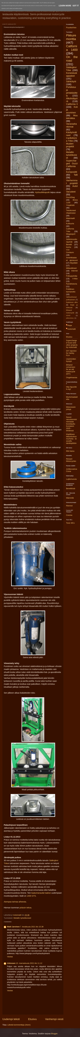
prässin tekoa (25, 908)
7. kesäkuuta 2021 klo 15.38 (31, 927)
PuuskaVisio (71, 27)
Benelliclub (70, 488)
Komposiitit (71, 172)
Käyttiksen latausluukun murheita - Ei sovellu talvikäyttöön (71, 438)
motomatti (71, 329)
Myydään (74, 263)
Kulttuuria (70, 223)
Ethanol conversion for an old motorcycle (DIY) (70, 369)
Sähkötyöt (71, 81)
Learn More (65, 5)
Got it (76, 5)
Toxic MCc (70, 523)
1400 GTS (31, 896)
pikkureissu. (70, 318)
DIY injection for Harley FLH (71, 353)
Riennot (69, 506)
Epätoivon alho (72, 302)
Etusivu (32, 1019)
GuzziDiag (70, 197)
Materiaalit (70, 218)
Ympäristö (70, 205)
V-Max (75, 279)
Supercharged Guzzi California (72, 163)
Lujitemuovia (71, 479)
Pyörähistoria (71, 284)
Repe (69, 325)
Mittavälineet (71, 268)
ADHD (68, 315)
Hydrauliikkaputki (42, 192)
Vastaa (10, 957)
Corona (69, 515)
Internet (74, 271)
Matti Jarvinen (13, 927)
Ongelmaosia (71, 377)
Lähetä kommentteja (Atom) (18, 1025)
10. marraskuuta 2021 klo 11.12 (29, 963)
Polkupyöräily (71, 276)
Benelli (69, 244)
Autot (75, 186)
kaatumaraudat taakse (41, 893)
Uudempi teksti (11, 1019)
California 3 (72, 104)
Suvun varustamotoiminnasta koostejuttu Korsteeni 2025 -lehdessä (71, 424)
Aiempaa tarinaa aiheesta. (15, 902)
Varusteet (71, 191)
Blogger (54, 1034)
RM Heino (70, 451)
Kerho (68, 247)
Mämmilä (70, 498)
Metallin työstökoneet (22, 918)
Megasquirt (70, 234)
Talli (76, 175)
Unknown (11, 963)
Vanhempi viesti (54, 1019)
